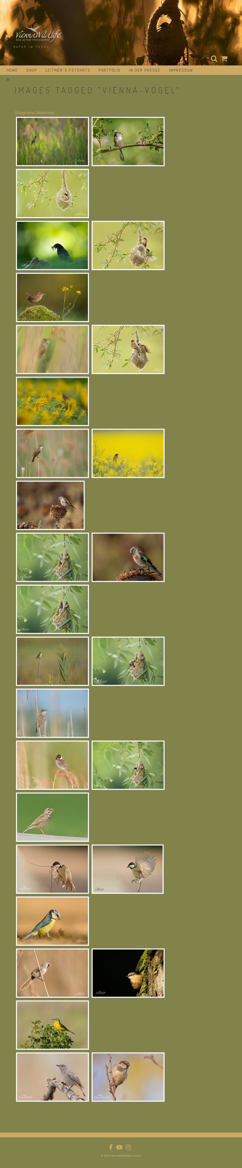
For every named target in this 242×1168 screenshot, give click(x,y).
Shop (31, 70)
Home (12, 70)
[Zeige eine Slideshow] (34, 112)
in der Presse (144, 70)
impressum (181, 70)
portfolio (110, 70)
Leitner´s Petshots (67, 70)
